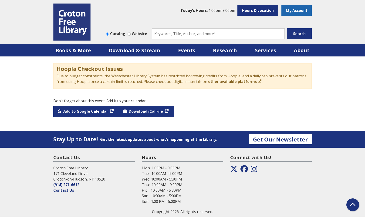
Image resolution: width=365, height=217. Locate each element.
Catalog (117, 33)
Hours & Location (258, 10)
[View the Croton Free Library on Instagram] (254, 170)
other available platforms (232, 81)
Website (139, 33)
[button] (207, 10)
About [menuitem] (301, 50)
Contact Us (63, 190)
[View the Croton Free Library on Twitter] (234, 170)
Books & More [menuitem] (73, 50)
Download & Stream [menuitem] (134, 50)
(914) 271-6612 (66, 184)
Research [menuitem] (225, 50)
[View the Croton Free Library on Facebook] (244, 170)
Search (299, 33)
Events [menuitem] (186, 50)
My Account (297, 10)
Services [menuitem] (265, 50)
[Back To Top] (352, 204)
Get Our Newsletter (280, 139)
